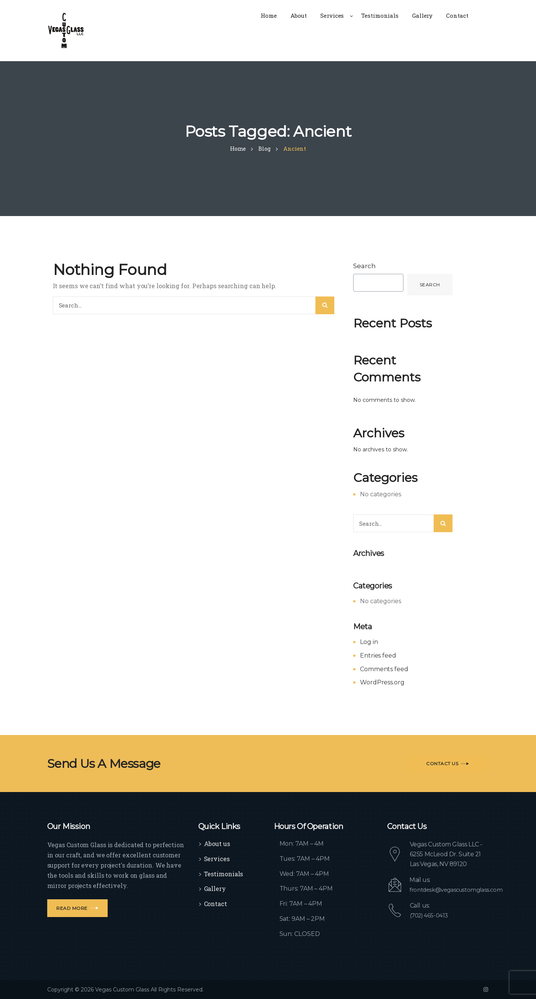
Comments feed (384, 669)
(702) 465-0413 (431, 915)
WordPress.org (382, 682)
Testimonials (223, 874)
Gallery (215, 888)
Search (364, 266)
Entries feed (378, 655)
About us (217, 844)
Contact (215, 904)
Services (217, 859)
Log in (369, 641)
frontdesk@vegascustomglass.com (460, 889)
